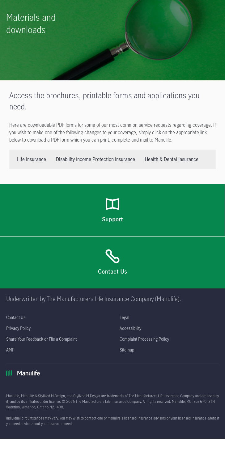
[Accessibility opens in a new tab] (130, 328)
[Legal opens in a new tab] (124, 317)
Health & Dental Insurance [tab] (171, 159)
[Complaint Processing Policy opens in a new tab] (144, 339)
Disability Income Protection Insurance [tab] (95, 159)
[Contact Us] (112, 262)
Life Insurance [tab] (31, 159)
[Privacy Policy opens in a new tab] (18, 328)
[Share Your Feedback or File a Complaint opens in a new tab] (41, 339)
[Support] (112, 210)
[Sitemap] (127, 350)
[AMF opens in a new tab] (10, 350)
